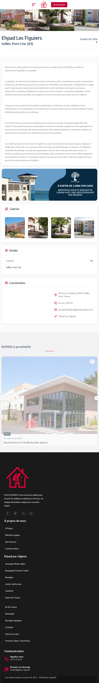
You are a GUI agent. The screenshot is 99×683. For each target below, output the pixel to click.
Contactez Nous (12, 549)
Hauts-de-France (12, 598)
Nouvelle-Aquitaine (13, 620)
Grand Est (9, 591)
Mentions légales (12, 535)
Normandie (9, 614)
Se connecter (59, 5)
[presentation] (2, 398)
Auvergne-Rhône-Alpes (15, 564)
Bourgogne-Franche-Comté (16, 570)
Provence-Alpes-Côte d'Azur (17, 641)
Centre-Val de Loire (13, 584)
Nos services (10, 542)
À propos (9, 528)
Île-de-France (11, 607)
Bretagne (9, 577)
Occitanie (9, 627)
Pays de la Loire (12, 634)
